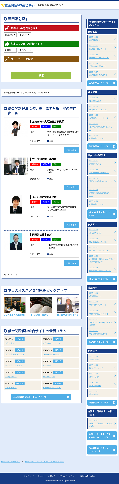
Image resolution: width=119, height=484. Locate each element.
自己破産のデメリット (14, 354)
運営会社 (41, 476)
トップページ (29, 476)
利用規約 (51, 476)
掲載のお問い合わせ (87, 476)
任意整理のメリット (52, 388)
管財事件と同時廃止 (52, 354)
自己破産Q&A (49, 377)
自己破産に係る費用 (13, 365)
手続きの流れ (11, 377)
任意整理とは (11, 388)
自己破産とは (11, 343)
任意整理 (19, 383)
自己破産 (19, 339)
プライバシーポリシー (67, 476)
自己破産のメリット (52, 343)
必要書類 (47, 365)
